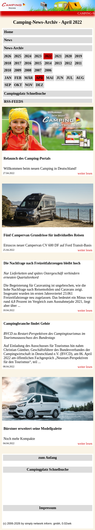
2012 (68, 63)
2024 (27, 56)
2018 (7, 63)
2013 (58, 63)
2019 (78, 56)
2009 (17, 70)
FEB (17, 78)
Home (8, 32)
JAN (8, 78)
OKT (18, 85)
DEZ (39, 85)
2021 (58, 56)
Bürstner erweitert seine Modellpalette (33, 429)
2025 (17, 56)
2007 (37, 70)
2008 (27, 70)
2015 (37, 63)
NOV (29, 85)
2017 (17, 63)
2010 (7, 70)
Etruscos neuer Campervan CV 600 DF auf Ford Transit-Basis (47, 245)
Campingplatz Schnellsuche (25, 93)
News (8, 40)
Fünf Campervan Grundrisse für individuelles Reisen (44, 235)
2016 (27, 63)
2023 (37, 56)
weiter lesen (85, 173)
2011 (78, 63)
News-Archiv (14, 48)
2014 (48, 63)
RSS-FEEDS (13, 102)
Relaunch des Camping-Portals (27, 158)
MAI (50, 78)
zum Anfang (47, 458)
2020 (68, 56)
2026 (7, 56)
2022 (48, 56)
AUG (80, 78)
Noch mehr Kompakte (19, 439)
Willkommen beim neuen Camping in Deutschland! (40, 168)
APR (39, 78)
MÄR (28, 78)
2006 (48, 70)
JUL (69, 78)
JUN (59, 78)
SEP (8, 85)
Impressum (47, 508)
